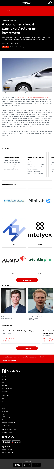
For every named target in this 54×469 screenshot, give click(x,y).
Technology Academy (7, 432)
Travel (3, 398)
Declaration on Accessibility (8, 422)
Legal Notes (5, 414)
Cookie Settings (6, 425)
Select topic (7, 11)
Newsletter (4, 385)
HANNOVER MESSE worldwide (9, 429)
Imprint (3, 408)
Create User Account (7, 388)
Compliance (5, 419)
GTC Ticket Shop (6, 417)
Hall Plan (4, 404)
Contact (4, 377)
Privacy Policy (5, 411)
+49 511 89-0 (9, 449)
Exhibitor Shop (5, 395)
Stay (3, 401)
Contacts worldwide (6, 379)
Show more (27, 280)
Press (3, 382)
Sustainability (5, 391)
